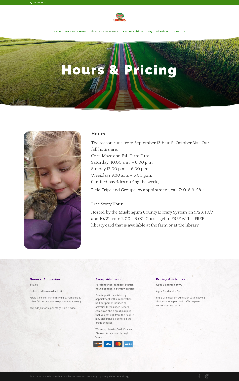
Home (57, 31)
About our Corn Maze (103, 31)
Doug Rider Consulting (115, 376)
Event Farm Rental (75, 31)
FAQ (150, 31)
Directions (162, 31)
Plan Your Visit (131, 31)
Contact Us (178, 31)
